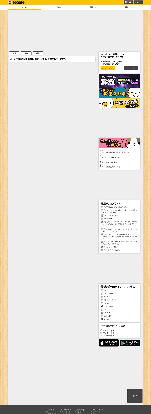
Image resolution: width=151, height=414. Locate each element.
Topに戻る (135, 396)
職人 (126, 7)
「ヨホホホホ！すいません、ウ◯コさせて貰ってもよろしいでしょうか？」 (119, 230)
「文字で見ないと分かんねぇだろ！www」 (116, 207)
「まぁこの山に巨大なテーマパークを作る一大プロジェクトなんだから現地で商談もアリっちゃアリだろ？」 (119, 224)
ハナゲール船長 (107, 306)
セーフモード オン (108, 68)
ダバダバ (105, 297)
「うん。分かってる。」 (110, 247)
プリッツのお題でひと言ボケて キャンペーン (119, 152)
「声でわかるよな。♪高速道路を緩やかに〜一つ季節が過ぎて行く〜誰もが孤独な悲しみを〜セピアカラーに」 (119, 236)
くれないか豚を (107, 293)
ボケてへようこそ (131, 68)
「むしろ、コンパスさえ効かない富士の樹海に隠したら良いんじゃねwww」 (119, 211)
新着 (14, 53)
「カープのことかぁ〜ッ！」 (111, 215)
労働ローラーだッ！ (108, 300)
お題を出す (92, 7)
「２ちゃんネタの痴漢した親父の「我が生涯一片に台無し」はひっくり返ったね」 (119, 243)
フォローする (107, 333)
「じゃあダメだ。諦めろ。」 (111, 250)
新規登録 (128, 2)
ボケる (58, 7)
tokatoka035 (106, 316)
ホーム (24, 7)
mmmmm (105, 303)
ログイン (138, 2)
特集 (38, 53)
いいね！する (108, 330)
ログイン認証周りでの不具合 (119, 166)
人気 (26, 53)
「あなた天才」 (107, 219)
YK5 (103, 290)
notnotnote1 (106, 313)
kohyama (105, 319)
